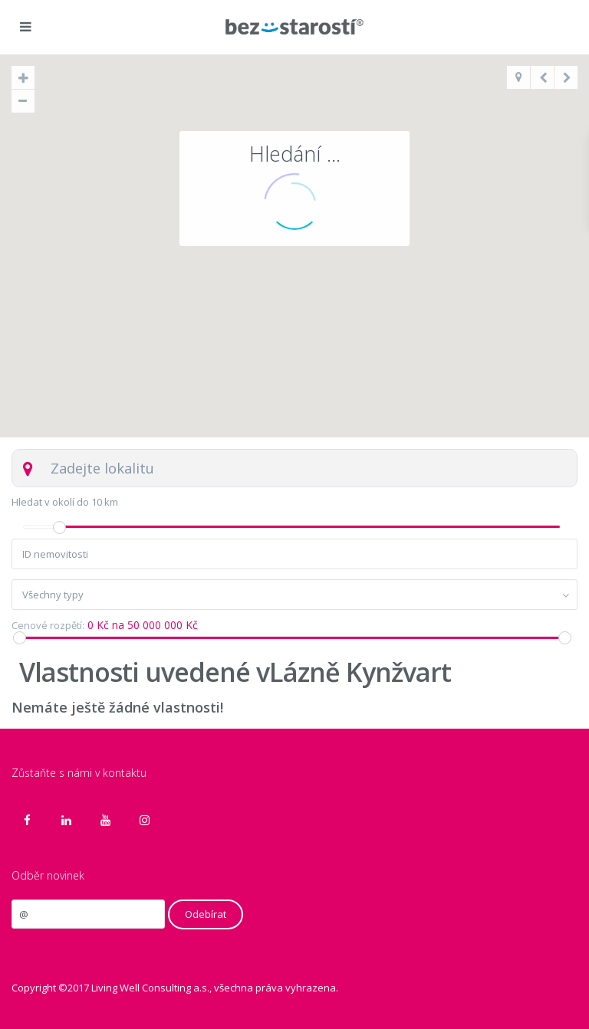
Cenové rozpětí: (48, 626)
